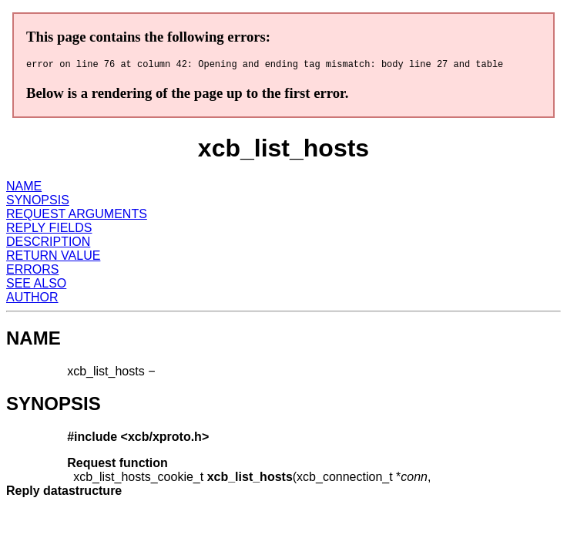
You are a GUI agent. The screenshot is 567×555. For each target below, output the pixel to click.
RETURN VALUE (53, 257)
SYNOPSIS (37, 202)
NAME (24, 188)
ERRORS (32, 271)
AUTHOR (32, 299)
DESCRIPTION (48, 244)
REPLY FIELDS (49, 230)
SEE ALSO (36, 285)
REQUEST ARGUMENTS (76, 216)
